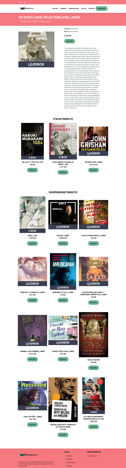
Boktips (55, 8)
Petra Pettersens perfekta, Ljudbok (93, 235)
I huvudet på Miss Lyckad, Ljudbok (63, 351)
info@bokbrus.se (102, 2)
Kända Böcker (74, 8)
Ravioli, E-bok (32, 235)
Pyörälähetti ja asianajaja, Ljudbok (32, 292)
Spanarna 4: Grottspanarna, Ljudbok (32, 351)
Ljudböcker (75, 29)
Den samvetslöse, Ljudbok (93, 162)
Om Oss (83, 8)
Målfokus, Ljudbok (63, 235)
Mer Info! (70, 41)
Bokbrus (63, 8)
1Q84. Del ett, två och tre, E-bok (32, 162)
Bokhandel (101, 8)
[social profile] (24, 2)
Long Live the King (94, 360)
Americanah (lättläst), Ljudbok (63, 292)
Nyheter (91, 8)
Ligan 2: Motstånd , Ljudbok (32, 417)
